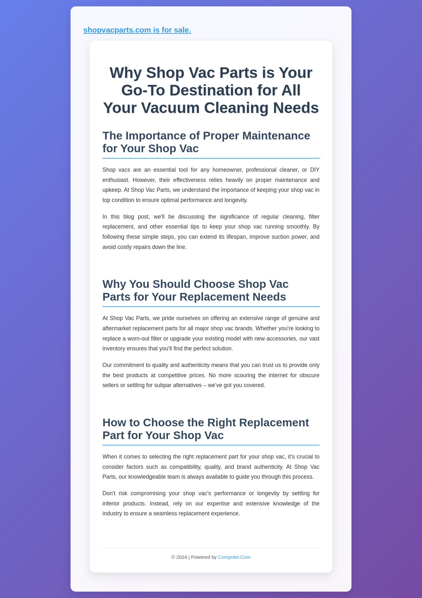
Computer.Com (234, 557)
